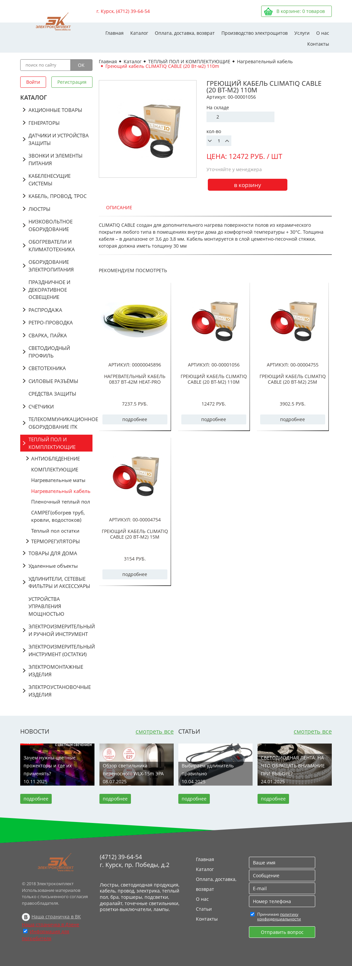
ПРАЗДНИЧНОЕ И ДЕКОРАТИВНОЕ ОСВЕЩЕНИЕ (49, 289)
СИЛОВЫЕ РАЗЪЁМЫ (53, 381)
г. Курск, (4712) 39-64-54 (123, 11)
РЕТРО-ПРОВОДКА (51, 322)
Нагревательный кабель (60, 491)
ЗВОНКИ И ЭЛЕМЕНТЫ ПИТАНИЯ (56, 159)
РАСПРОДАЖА (45, 310)
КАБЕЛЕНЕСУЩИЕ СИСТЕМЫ (50, 179)
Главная (114, 33)
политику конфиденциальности (279, 916)
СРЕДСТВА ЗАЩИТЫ (52, 393)
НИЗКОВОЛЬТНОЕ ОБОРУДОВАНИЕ (51, 225)
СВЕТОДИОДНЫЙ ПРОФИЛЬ (49, 352)
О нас (322, 33)
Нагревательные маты (58, 480)
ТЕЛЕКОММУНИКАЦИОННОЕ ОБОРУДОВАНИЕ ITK (60, 423)
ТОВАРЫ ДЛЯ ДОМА (53, 553)
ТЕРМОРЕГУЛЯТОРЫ (55, 541)
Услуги (302, 33)
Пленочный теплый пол (60, 501)
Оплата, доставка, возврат (185, 33)
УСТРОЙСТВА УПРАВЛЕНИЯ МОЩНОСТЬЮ (46, 606)
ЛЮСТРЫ (39, 209)
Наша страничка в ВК (56, 916)
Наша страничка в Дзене (50, 924)
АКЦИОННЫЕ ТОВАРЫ (55, 110)
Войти (33, 82)
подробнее (134, 419)
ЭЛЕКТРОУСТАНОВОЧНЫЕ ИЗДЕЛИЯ (60, 691)
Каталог (139, 33)
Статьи (204, 909)
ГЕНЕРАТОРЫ (44, 123)
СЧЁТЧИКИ (41, 406)
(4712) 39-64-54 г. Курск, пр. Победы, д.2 (134, 861)
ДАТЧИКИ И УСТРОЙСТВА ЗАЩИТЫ (59, 139)
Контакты (318, 44)
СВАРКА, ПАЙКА (48, 335)
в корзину (247, 185)
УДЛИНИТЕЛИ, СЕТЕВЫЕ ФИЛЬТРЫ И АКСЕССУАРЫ (59, 582)
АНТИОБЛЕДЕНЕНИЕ (55, 458)
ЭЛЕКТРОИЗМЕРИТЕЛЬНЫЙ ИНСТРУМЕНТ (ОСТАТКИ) (60, 650)
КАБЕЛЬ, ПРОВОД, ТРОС (58, 196)
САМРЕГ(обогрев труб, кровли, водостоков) (58, 516)
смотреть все (155, 731)
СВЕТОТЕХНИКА (47, 368)
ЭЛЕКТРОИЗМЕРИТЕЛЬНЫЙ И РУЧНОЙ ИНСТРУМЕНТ (60, 630)
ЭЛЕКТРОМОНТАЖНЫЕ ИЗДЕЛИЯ (56, 670)
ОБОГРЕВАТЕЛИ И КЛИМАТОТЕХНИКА (52, 245)
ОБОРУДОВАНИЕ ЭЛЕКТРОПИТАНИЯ (51, 266)
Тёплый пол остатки (55, 530)
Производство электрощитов (254, 33)
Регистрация (72, 82)
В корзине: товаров (300, 11)
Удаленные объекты (53, 565)
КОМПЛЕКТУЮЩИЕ (54, 469)
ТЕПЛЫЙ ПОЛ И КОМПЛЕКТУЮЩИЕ (52, 443)
